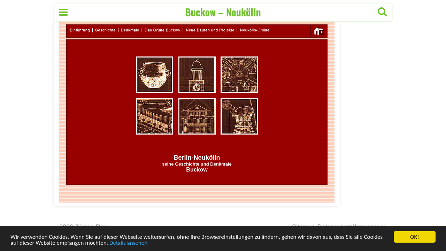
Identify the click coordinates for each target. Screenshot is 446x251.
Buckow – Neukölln (223, 12)
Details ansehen (128, 243)
